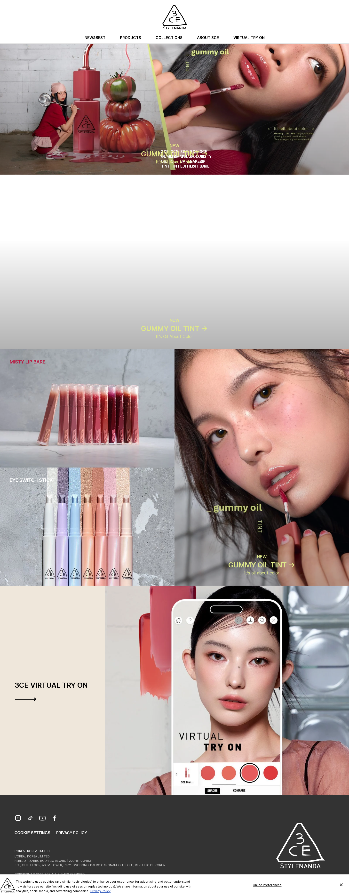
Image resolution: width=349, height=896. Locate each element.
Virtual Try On (249, 37)
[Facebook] (54, 819)
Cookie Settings (32, 833)
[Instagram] (18, 819)
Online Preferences (267, 889)
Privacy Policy (71, 833)
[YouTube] (42, 819)
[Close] (341, 889)
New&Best (95, 37)
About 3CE (208, 37)
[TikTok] (30, 819)
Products (130, 37)
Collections (169, 37)
